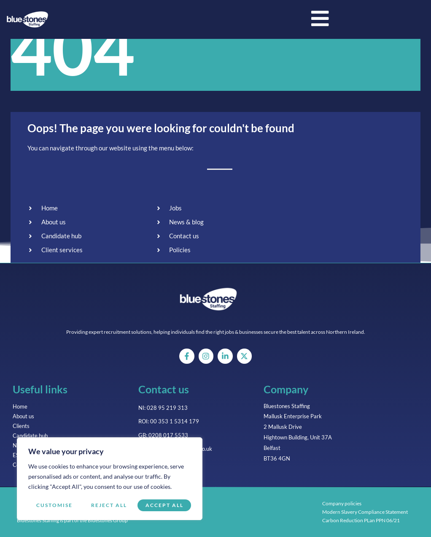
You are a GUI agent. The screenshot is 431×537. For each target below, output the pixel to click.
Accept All (164, 505)
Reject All (109, 505)
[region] (109, 479)
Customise (54, 505)
